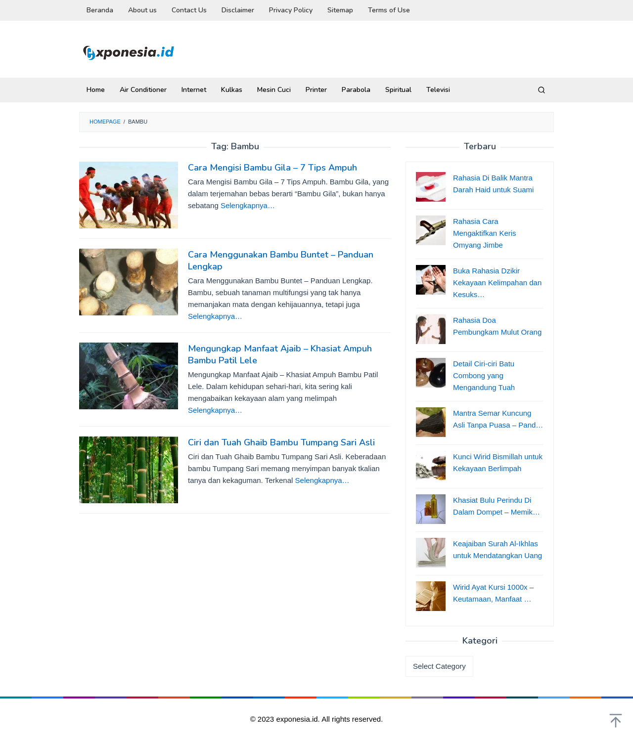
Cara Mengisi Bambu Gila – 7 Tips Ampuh (272, 168)
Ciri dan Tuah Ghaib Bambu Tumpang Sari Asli (281, 442)
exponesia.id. (298, 719)
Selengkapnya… (248, 205)
